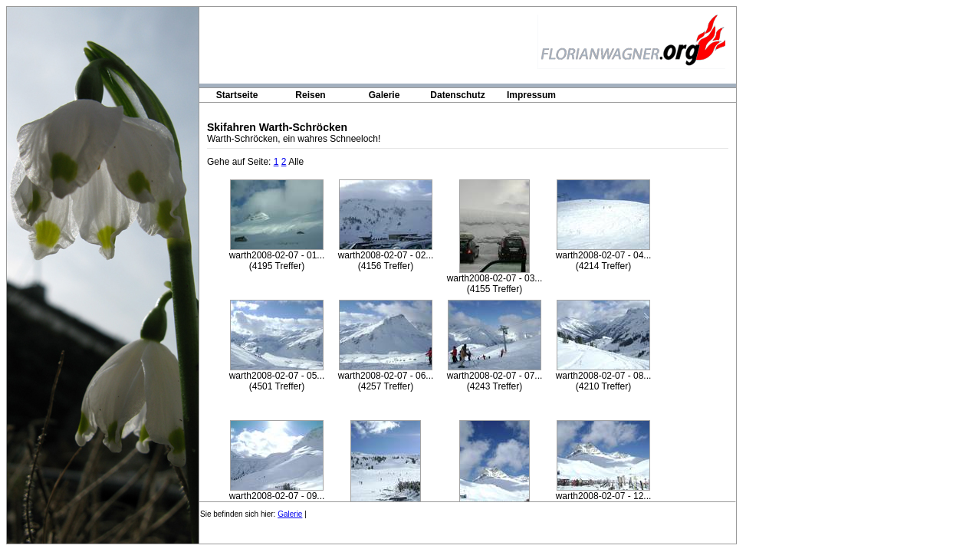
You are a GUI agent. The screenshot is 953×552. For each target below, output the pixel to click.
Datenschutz (457, 95)
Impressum (531, 95)
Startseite (237, 95)
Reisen (310, 95)
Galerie (384, 95)
